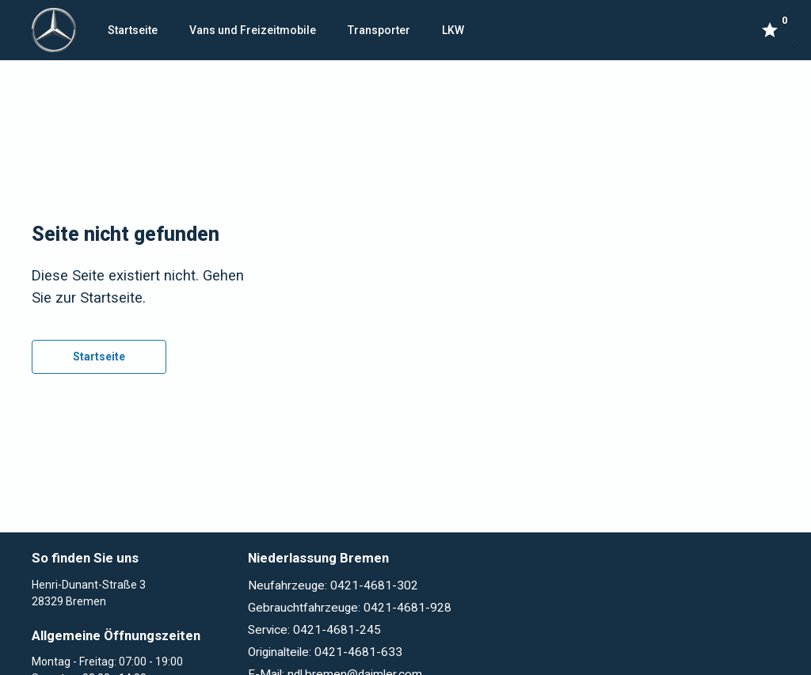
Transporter (379, 30)
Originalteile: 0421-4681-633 (325, 652)
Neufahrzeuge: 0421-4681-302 (333, 585)
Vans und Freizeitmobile (252, 30)
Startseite (133, 30)
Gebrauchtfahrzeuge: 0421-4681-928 (349, 608)
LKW (453, 30)
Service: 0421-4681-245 (314, 630)
